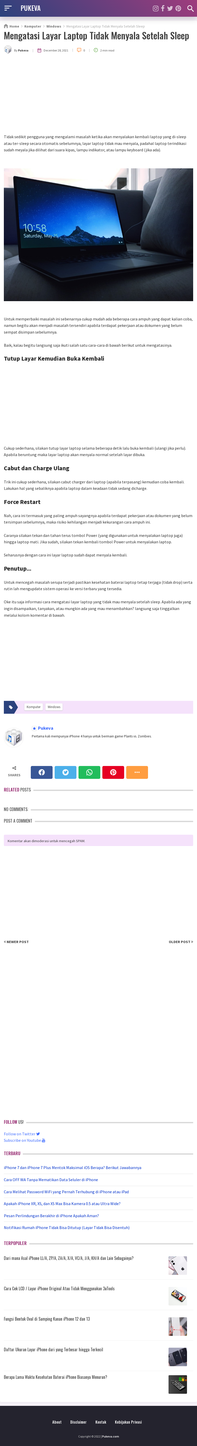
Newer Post (16, 941)
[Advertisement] (98, 95)
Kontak (100, 1422)
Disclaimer (78, 1422)
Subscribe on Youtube (24, 1140)
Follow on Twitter (22, 1133)
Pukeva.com (110, 1436)
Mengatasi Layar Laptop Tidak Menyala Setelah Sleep (96, 35)
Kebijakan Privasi (128, 1422)
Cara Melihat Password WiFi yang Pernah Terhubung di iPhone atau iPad (66, 1191)
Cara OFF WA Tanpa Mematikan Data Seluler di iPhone (51, 1179)
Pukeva (45, 728)
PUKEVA (31, 8)
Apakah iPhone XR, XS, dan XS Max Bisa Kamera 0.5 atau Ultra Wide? (62, 1203)
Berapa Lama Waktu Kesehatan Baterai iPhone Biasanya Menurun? (55, 1377)
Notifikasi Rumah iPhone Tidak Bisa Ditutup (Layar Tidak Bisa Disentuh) (67, 1227)
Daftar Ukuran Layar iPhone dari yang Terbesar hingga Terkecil (53, 1349)
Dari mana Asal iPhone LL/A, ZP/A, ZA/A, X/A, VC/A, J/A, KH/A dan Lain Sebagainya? (69, 1258)
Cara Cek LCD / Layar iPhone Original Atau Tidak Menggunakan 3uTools (59, 1288)
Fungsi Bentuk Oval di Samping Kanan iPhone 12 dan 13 (47, 1319)
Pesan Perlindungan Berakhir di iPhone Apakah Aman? (51, 1215)
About (57, 1422)
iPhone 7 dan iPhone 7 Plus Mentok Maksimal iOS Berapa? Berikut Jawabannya (72, 1167)
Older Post (181, 941)
